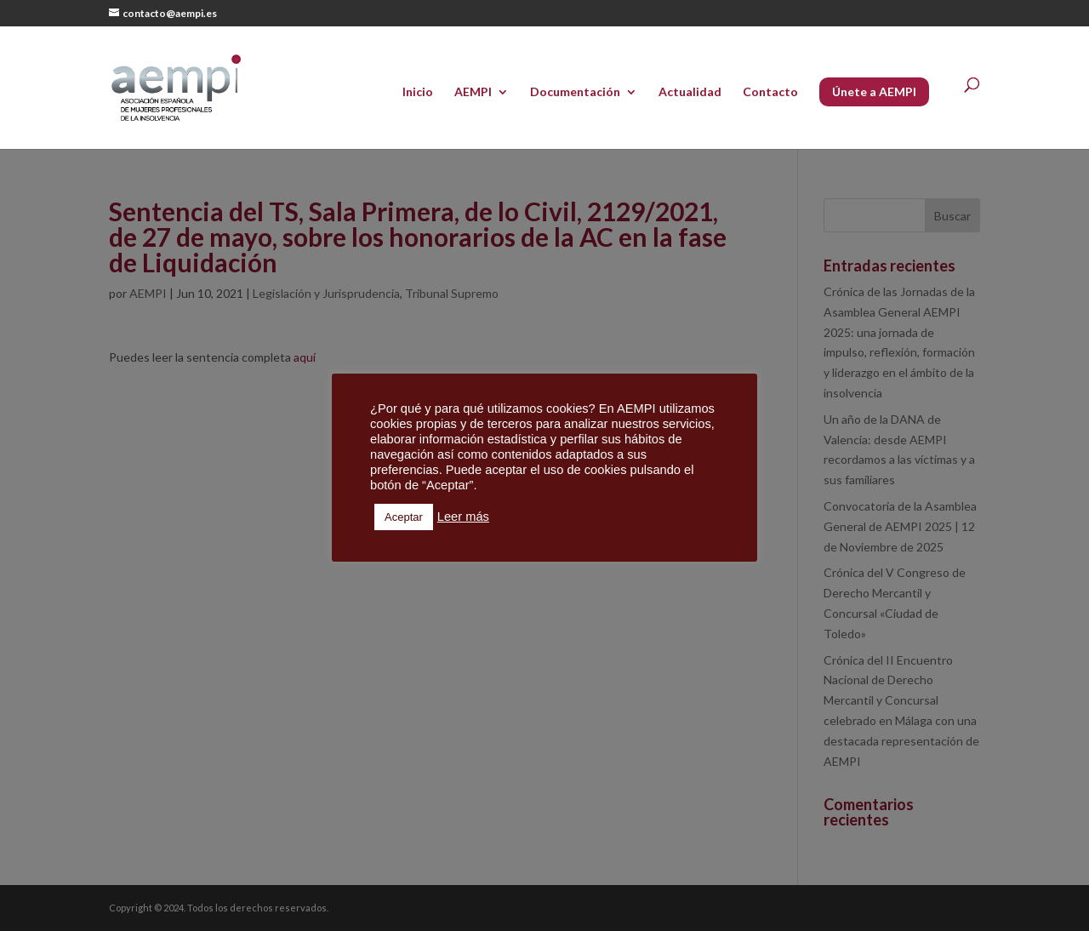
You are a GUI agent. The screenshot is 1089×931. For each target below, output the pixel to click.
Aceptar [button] (404, 517)
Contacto (770, 92)
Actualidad (690, 92)
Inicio (417, 92)
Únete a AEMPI (874, 91)
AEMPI (473, 92)
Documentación (575, 92)
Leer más (463, 516)
